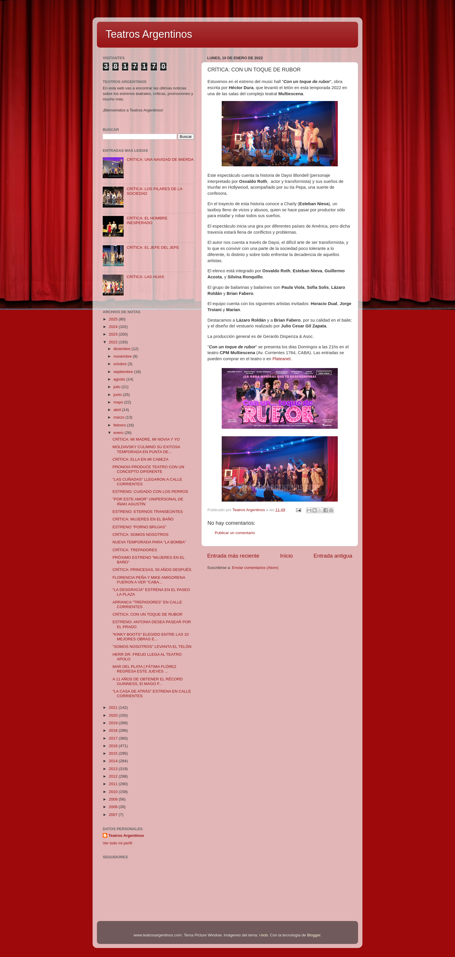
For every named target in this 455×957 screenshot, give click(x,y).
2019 (114, 723)
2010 (114, 792)
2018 (114, 730)
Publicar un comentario (235, 533)
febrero (120, 425)
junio (118, 394)
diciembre (122, 349)
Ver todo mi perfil (117, 843)
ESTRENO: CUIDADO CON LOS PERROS (150, 491)
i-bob (263, 935)
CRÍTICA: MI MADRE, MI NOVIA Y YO (146, 439)
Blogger (313, 935)
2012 (114, 776)
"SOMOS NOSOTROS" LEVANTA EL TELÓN (152, 646)
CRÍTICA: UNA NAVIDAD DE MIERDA (160, 159)
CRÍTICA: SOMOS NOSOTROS (141, 534)
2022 (114, 342)
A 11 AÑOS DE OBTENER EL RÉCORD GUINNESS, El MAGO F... (148, 681)
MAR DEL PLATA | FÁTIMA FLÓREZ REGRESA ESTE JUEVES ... (144, 668)
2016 (114, 746)
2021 (114, 707)
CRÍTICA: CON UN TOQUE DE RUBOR (148, 614)
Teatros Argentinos (149, 34)
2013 (114, 769)
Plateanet (281, 358)
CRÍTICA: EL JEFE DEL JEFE (153, 247)
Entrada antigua (333, 556)
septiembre (123, 372)
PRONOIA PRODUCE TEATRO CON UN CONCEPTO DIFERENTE (148, 469)
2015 (114, 753)
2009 (114, 799)
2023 (114, 334)
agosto (119, 379)
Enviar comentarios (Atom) (255, 567)
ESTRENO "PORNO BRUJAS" (139, 527)
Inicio (286, 556)
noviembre (123, 356)
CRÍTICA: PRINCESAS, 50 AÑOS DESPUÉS (152, 569)
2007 (114, 814)
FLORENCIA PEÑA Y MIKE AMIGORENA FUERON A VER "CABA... (149, 579)
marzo (119, 417)
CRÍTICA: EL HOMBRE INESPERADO (147, 220)
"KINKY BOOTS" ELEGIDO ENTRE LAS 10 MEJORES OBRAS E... (151, 636)
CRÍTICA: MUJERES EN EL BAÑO (143, 519)
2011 (114, 784)
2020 (114, 715)
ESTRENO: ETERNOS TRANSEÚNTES (148, 511)
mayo (118, 402)
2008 (114, 807)
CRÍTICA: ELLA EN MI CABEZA (141, 459)
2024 (114, 327)
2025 (114, 319)
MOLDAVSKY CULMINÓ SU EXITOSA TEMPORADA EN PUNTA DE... (146, 449)
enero (118, 432)
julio (117, 387)
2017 (114, 738)
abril (117, 410)
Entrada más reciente (233, 556)
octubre (120, 364)
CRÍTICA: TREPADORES (135, 550)
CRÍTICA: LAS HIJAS (145, 277)
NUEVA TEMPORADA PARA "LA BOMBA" (149, 542)
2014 (114, 761)
